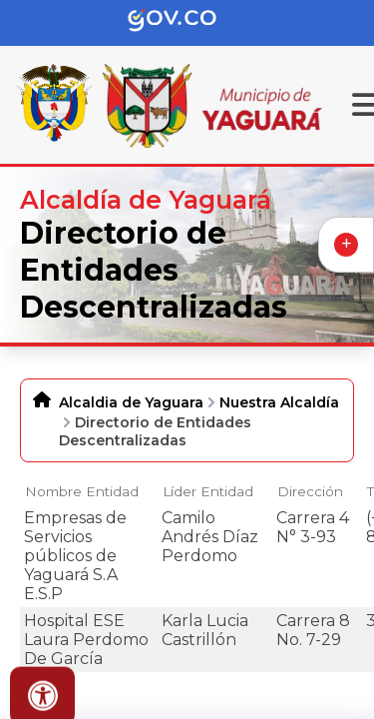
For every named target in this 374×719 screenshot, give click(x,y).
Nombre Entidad (82, 491)
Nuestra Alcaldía (279, 402)
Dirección (310, 491)
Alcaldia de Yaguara (131, 402)
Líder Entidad (208, 491)
